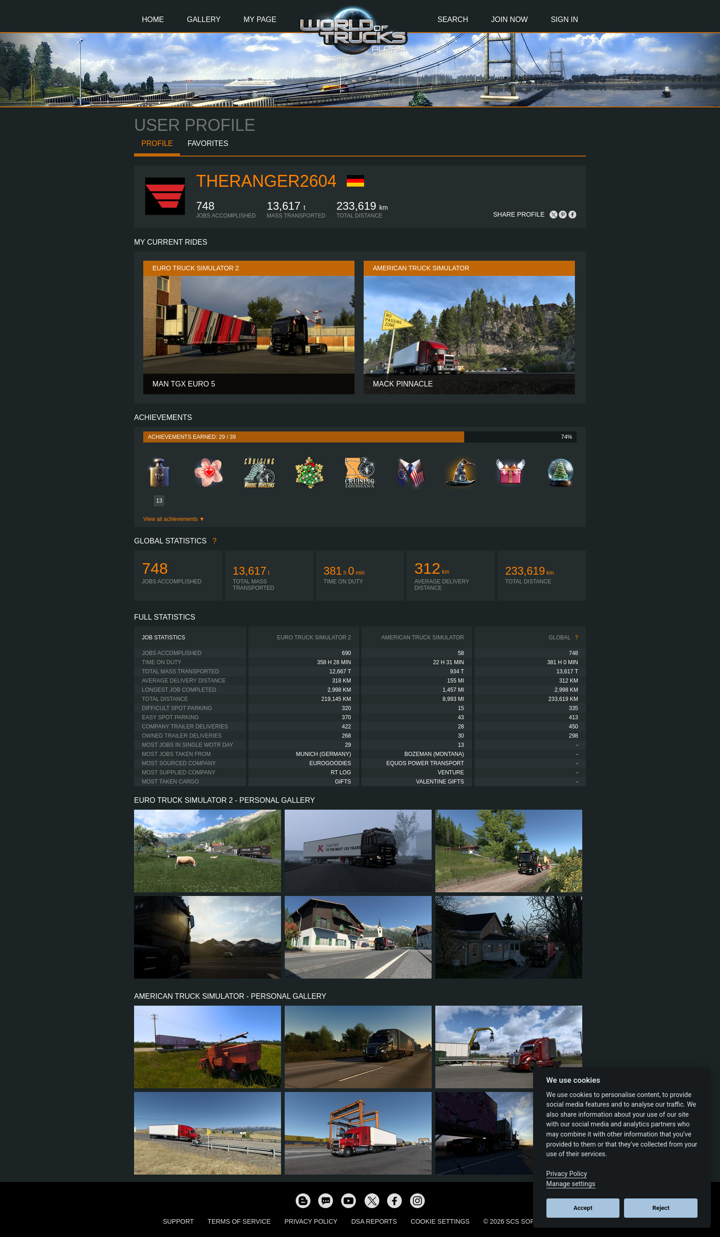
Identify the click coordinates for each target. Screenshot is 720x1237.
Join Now (509, 19)
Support (178, 1221)
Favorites (207, 143)
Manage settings (571, 1184)
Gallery (204, 19)
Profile (157, 143)
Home (153, 19)
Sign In (564, 19)
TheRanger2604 (266, 181)
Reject (660, 1207)
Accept (583, 1207)
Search (453, 19)
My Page (260, 19)
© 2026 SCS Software (520, 1221)
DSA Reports (374, 1221)
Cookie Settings (440, 1221)
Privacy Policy (311, 1221)
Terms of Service (239, 1221)
